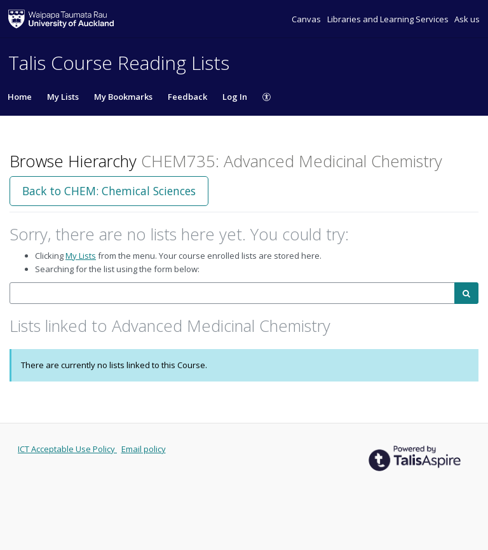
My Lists (63, 96)
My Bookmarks (123, 96)
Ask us (467, 19)
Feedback (187, 96)
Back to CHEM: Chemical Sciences (109, 190)
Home (20, 96)
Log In (234, 96)
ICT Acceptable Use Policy (67, 449)
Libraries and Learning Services (389, 19)
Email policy (143, 449)
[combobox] (232, 293)
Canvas (307, 19)
